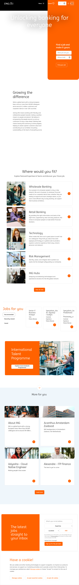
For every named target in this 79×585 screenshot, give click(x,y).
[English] (70, 3)
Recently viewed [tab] (9, 319)
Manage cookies (35, 569)
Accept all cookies (52, 578)
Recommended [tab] (9, 314)
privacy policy (54, 536)
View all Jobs (39, 290)
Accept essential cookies (34, 578)
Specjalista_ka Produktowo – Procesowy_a (68, 314)
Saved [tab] (6, 323)
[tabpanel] (51, 319)
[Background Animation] (25, 40)
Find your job (62, 65)
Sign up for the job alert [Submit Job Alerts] (53, 544)
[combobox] (64, 57)
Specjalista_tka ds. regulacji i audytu (51, 313)
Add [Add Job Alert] (66, 530)
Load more (39, 492)
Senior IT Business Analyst (32, 313)
